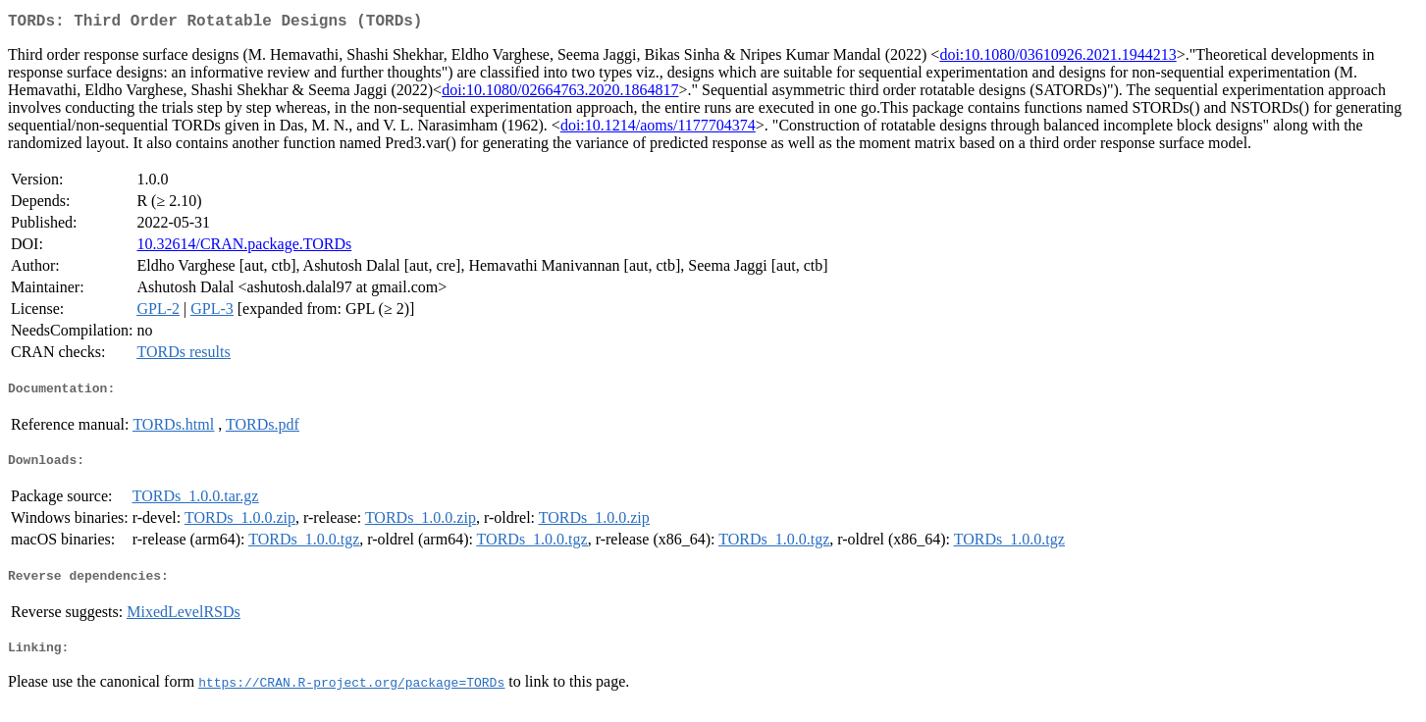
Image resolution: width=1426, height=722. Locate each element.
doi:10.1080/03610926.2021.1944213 (1057, 58)
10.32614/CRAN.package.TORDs (243, 247)
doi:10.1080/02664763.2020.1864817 (560, 93)
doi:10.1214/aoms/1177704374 (658, 129)
